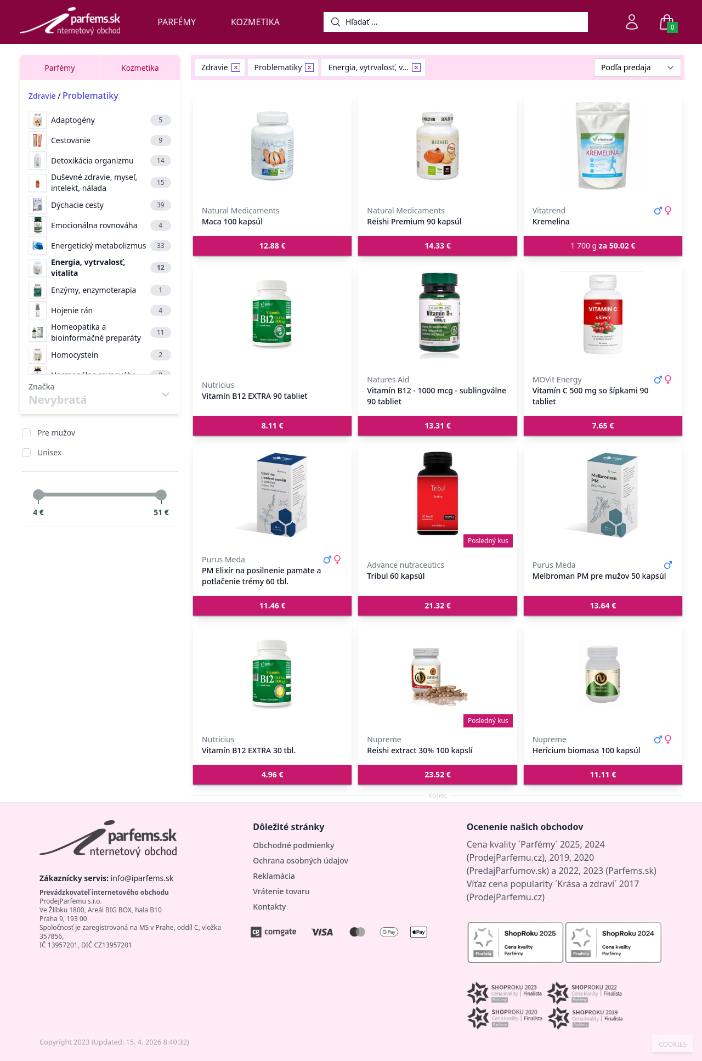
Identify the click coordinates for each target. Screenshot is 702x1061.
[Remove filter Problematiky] (309, 67)
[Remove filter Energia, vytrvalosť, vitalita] (416, 67)
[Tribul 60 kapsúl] (437, 495)
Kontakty (269, 906)
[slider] (38, 494)
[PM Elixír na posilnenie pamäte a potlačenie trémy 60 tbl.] (272, 495)
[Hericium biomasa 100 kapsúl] (603, 675)
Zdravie (42, 96)
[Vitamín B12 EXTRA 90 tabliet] (272, 315)
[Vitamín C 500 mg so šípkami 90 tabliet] (603, 315)
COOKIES (673, 1044)
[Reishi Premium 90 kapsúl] (437, 146)
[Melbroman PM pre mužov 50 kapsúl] (603, 495)
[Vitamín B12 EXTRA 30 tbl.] (272, 675)
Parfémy (176, 22)
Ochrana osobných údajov (300, 860)
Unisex (49, 452)
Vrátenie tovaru (281, 891)
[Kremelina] (603, 146)
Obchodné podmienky (293, 845)
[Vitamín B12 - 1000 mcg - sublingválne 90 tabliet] (437, 315)
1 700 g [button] (602, 245)
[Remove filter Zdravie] (235, 67)
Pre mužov (56, 432)
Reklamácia (274, 876)
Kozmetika (255, 22)
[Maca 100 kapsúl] (272, 146)
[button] (272, 246)
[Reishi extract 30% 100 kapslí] (437, 675)
